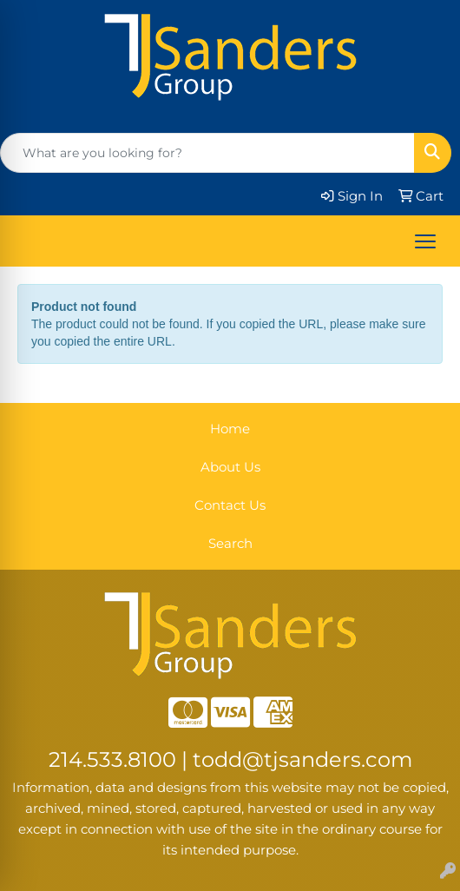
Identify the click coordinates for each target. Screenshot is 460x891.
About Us (230, 467)
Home (230, 429)
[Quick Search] (207, 153)
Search (230, 543)
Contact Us (230, 505)
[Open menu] (425, 241)
